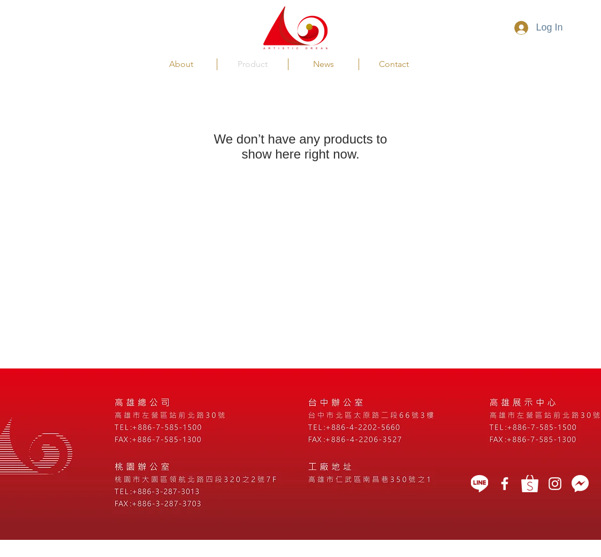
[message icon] (580, 483)
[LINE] (479, 483)
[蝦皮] (529, 483)
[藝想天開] (504, 483)
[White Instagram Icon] (555, 483)
